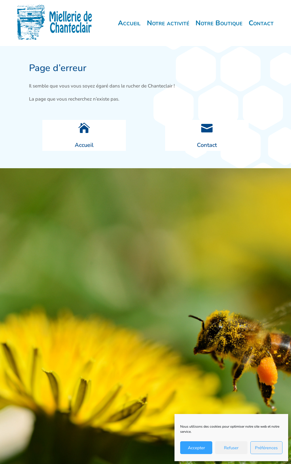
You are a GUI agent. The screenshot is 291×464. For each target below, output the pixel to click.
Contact (261, 23)
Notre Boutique (219, 23)
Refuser (231, 448)
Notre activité (168, 23)
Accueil (129, 23)
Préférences (266, 448)
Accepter (196, 448)
